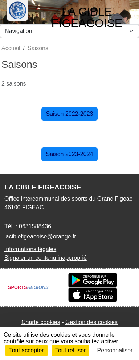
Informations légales (30, 249)
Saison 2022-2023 (69, 114)
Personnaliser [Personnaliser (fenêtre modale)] (115, 350)
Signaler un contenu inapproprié (45, 258)
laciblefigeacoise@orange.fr (40, 236)
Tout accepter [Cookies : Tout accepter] (26, 350)
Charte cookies (40, 322)
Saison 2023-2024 (69, 154)
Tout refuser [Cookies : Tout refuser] (70, 350)
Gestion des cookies (91, 322)
